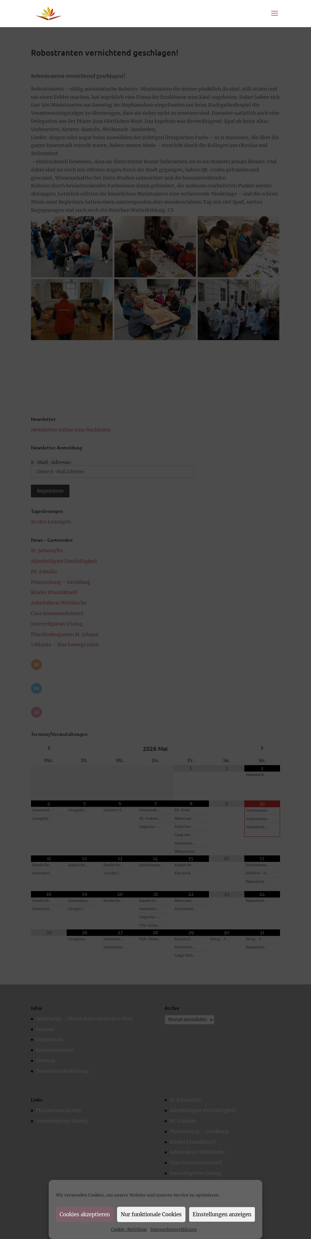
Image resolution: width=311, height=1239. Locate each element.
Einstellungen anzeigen (222, 1214)
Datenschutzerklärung (173, 1229)
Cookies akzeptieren (85, 1214)
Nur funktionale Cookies (151, 1214)
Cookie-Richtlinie (129, 1229)
